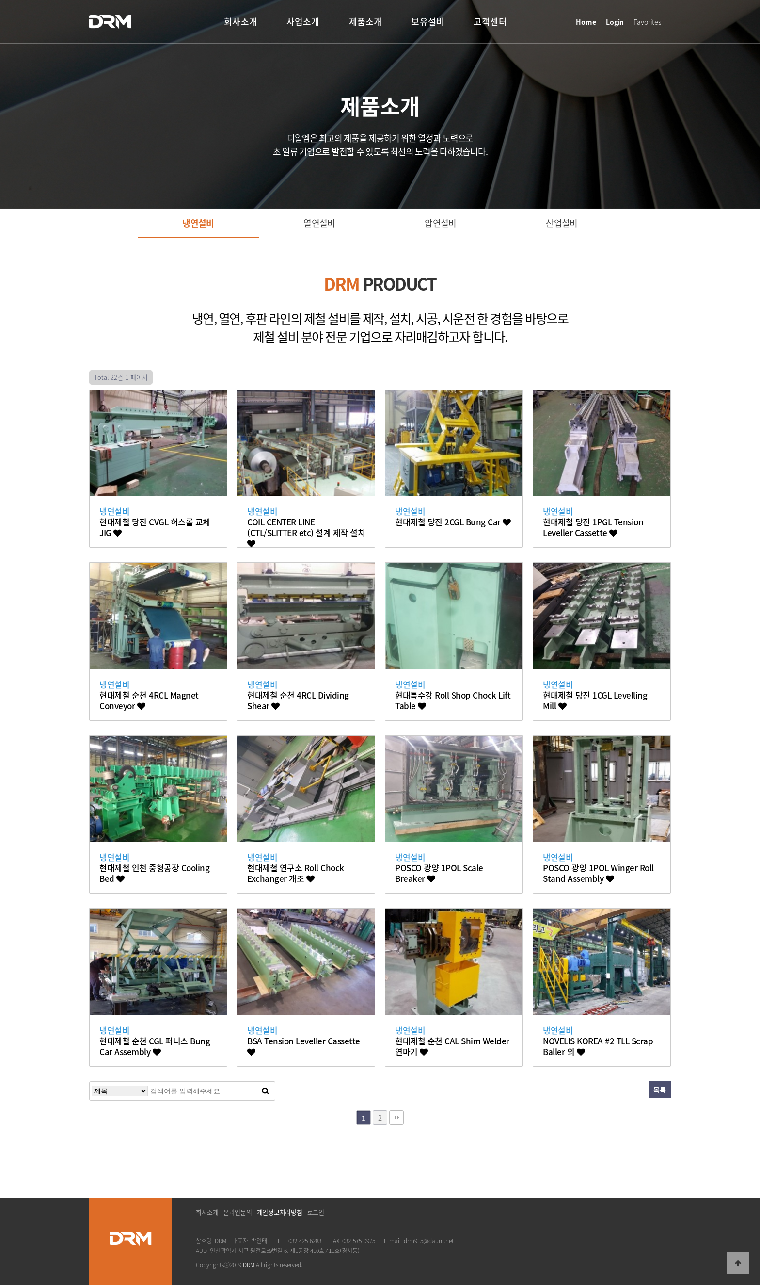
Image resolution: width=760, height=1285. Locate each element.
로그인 (315, 1212)
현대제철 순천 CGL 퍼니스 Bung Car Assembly (154, 1046)
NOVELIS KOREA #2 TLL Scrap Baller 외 (598, 1046)
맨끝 (396, 1117)
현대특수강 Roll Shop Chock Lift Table (452, 700)
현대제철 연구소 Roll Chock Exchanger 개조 (295, 873)
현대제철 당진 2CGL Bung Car (453, 522)
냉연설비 (198, 222)
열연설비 (319, 222)
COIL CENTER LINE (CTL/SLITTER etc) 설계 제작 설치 (306, 532)
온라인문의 (237, 1212)
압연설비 (440, 222)
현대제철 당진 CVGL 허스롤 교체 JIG (154, 527)
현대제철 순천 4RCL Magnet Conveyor (149, 700)
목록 (659, 1089)
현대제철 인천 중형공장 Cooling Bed (154, 873)
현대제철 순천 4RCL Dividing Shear (298, 700)
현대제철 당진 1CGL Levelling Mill (595, 700)
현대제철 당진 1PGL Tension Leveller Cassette (593, 527)
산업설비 (561, 222)
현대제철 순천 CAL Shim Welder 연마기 (452, 1046)
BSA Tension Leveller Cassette (303, 1046)
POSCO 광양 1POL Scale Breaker (439, 873)
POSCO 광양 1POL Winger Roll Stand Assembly (598, 873)
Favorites (647, 22)
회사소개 (207, 1212)
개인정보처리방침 (279, 1212)
